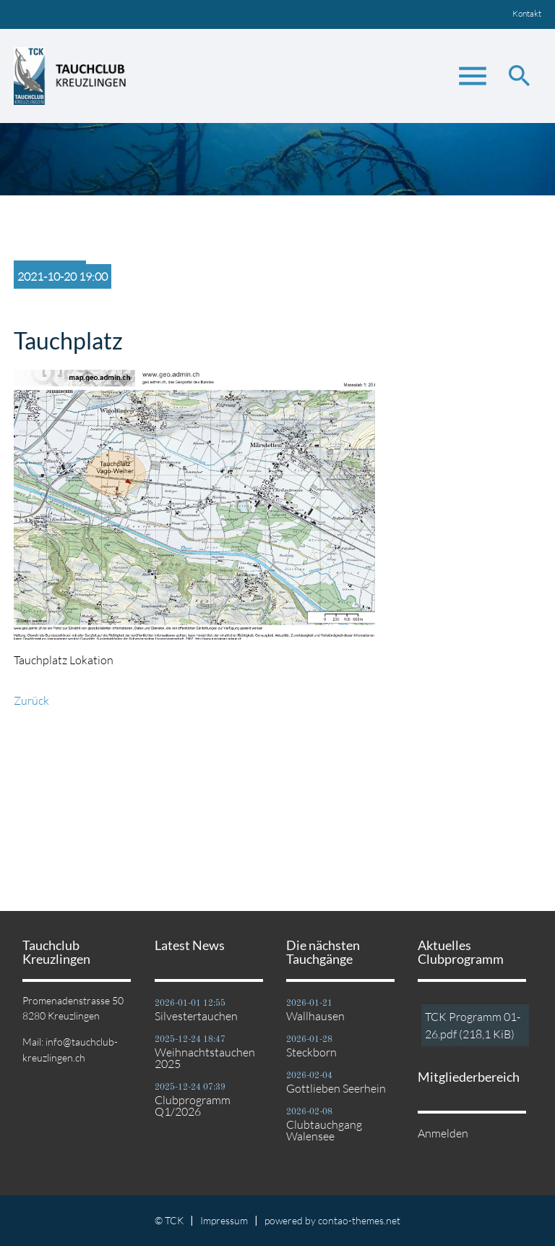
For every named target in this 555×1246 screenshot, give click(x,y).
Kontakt (526, 13)
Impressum (224, 1220)
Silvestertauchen (196, 1016)
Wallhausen (315, 1016)
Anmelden (443, 1133)
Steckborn (311, 1052)
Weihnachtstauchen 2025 (205, 1057)
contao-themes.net (359, 1220)
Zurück (31, 700)
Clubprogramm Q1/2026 (193, 1105)
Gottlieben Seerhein (336, 1088)
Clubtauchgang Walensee (324, 1130)
